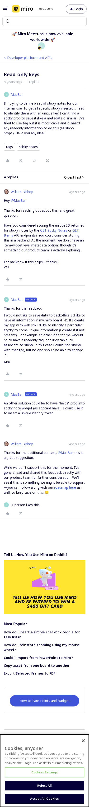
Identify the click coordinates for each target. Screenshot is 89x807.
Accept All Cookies (44, 798)
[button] (5, 10)
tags (9, 147)
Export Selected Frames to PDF (29, 673)
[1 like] (21, 504)
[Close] (83, 741)
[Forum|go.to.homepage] (32, 9)
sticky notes (28, 147)
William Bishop (22, 191)
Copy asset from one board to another (37, 665)
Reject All (44, 785)
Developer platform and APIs (29, 57)
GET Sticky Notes (53, 230)
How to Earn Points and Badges (44, 700)
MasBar (17, 94)
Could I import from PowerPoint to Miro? (38, 657)
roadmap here (65, 487)
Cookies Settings (44, 772)
